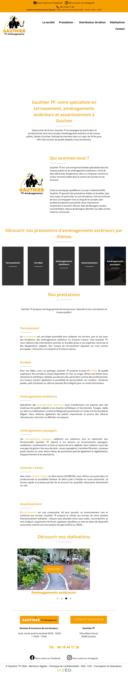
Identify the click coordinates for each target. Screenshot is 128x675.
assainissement (29, 512)
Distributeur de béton (92, 22)
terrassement (30, 336)
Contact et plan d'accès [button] (89, 619)
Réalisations (117, 22)
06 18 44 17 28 (67, 7)
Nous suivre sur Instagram (79, 2)
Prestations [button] (67, 22)
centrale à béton (39, 476)
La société (48, 22)
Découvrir (53, 569)
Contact (120, 29)
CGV (89, 666)
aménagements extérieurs (50, 404)
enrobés (93, 370)
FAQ (83, 666)
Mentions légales (38, 666)
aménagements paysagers (38, 439)
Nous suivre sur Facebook (48, 2)
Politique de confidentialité (64, 666)
